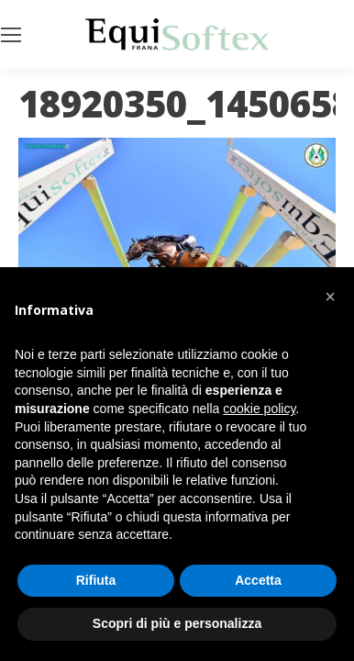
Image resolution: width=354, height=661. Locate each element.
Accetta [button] (258, 580)
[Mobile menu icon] (11, 35)
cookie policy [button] (259, 408)
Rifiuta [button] (96, 580)
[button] (330, 296)
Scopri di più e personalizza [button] (177, 623)
